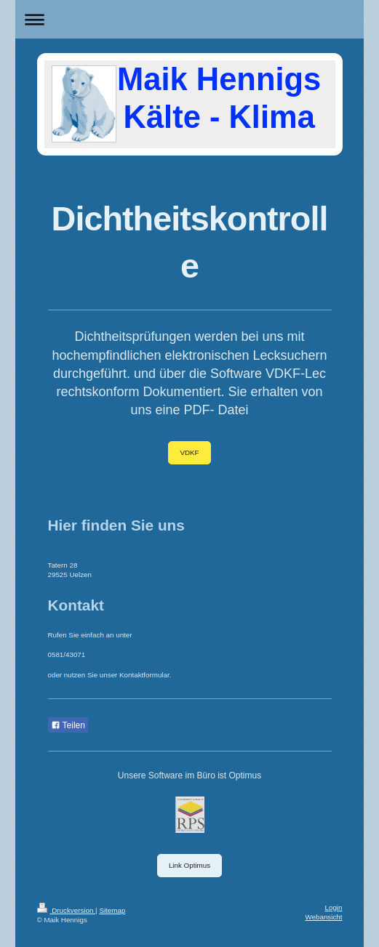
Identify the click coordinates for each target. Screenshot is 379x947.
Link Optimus (189, 865)
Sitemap (112, 910)
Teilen (68, 725)
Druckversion (66, 910)
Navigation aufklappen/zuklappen (189, 19)
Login (334, 907)
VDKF (189, 452)
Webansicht (323, 917)
